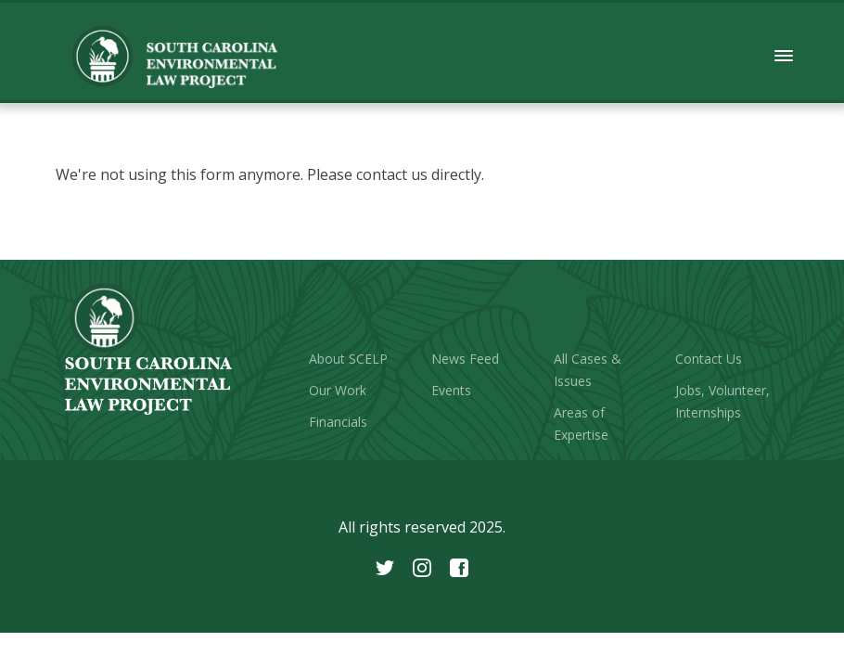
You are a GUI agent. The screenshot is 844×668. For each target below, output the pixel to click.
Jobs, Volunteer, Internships (722, 401)
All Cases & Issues (587, 370)
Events (451, 390)
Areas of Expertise (581, 423)
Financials (338, 421)
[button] (784, 56)
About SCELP (348, 358)
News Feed (465, 358)
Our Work (337, 390)
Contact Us (708, 358)
